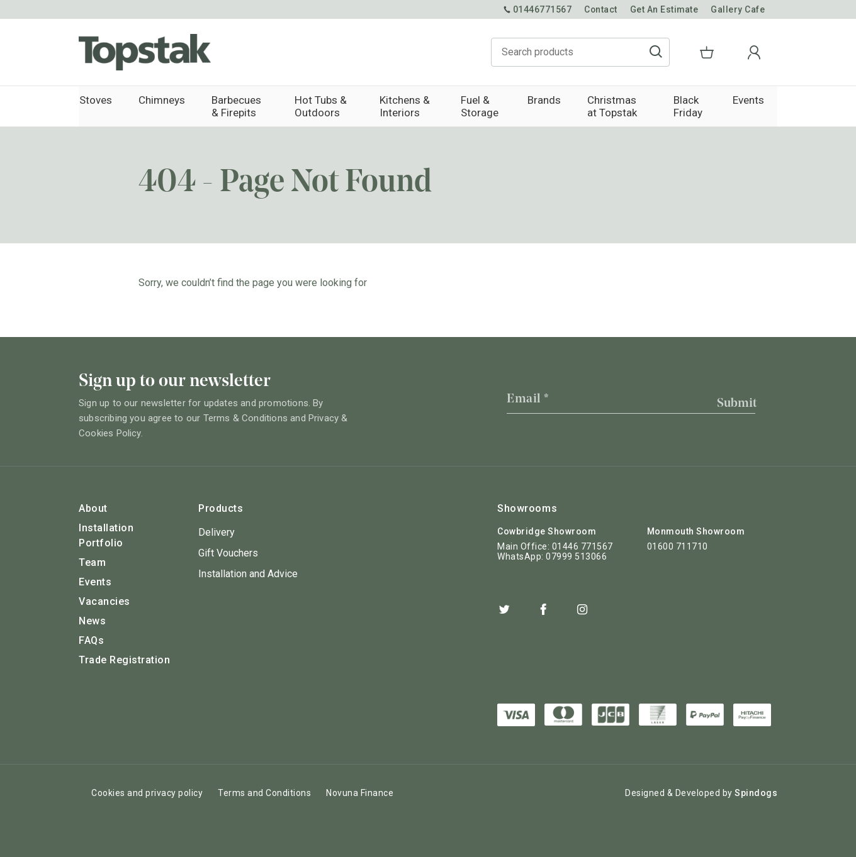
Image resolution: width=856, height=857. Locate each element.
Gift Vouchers (228, 553)
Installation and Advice (248, 574)
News (92, 621)
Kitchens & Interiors (403, 106)
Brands (544, 100)
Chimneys (160, 100)
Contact (600, 9)
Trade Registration (124, 660)
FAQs (91, 640)
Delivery (216, 532)
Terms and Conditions (264, 792)
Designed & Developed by (701, 792)
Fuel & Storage (479, 106)
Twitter (504, 609)
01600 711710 (677, 546)
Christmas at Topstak (617, 106)
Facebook (543, 609)
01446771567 (536, 9)
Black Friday (687, 106)
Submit (737, 403)
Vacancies (104, 601)
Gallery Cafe (738, 9)
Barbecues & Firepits (233, 106)
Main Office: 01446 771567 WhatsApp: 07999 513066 (555, 551)
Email (528, 399)
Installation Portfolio (106, 535)
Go (678, 53)
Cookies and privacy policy (147, 792)
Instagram (582, 609)
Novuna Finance (359, 792)
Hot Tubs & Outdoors (318, 106)
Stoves (95, 100)
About (93, 508)
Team (92, 562)
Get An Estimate (664, 9)
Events (749, 100)
